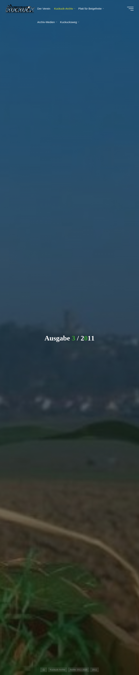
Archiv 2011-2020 (78, 670)
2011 (94, 670)
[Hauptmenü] (130, 8)
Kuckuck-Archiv (57, 670)
